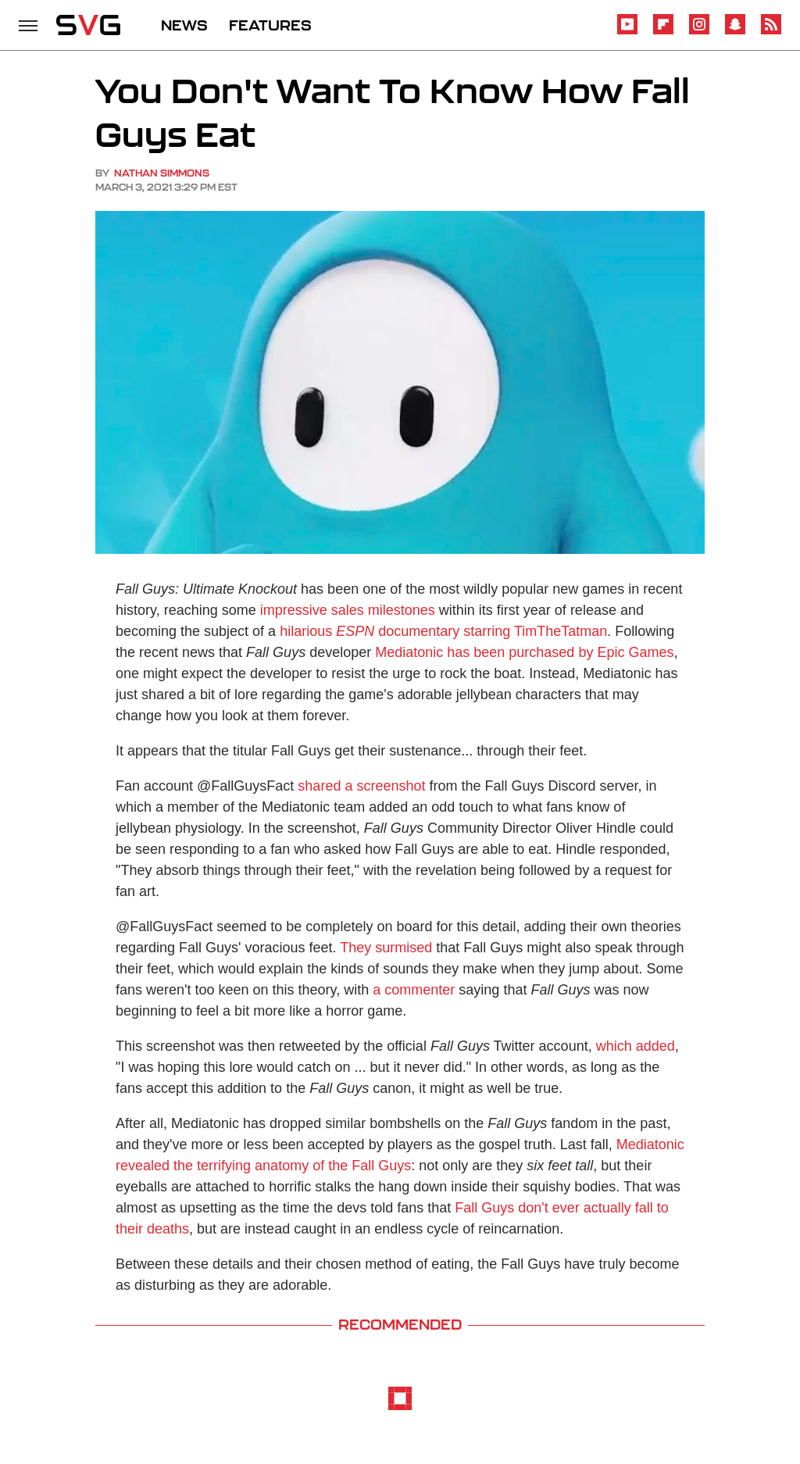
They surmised (386, 947)
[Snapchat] (735, 31)
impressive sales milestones (347, 610)
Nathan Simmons (161, 173)
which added (635, 1046)
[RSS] (771, 31)
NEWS (184, 25)
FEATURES (270, 25)
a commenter (414, 990)
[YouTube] (627, 31)
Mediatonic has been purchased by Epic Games (524, 652)
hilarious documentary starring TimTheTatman (443, 631)
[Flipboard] (663, 31)
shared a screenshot (361, 786)
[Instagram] (699, 31)
